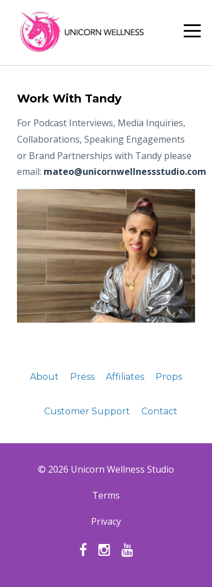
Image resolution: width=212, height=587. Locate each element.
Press (82, 376)
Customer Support (87, 411)
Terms (106, 495)
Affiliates (125, 376)
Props (168, 376)
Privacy (106, 521)
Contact (159, 411)
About (44, 376)
